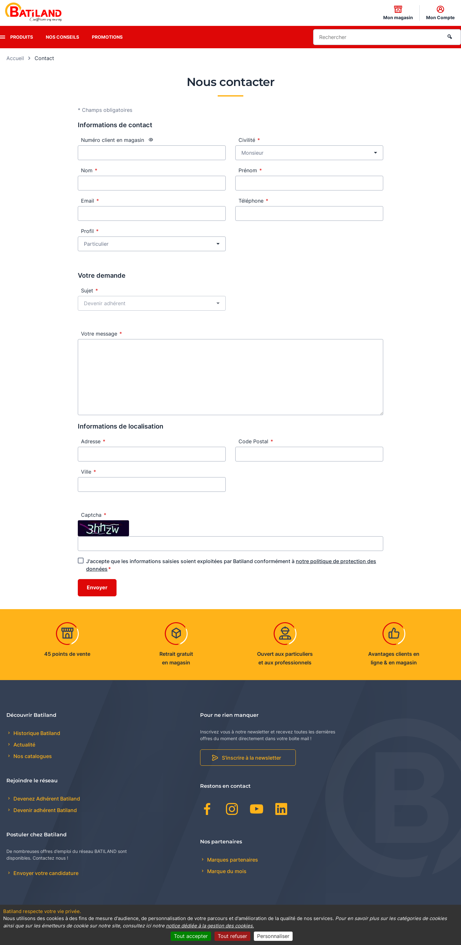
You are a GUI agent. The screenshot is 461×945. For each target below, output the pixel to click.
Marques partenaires (232, 859)
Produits (21, 37)
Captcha (93, 515)
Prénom (250, 170)
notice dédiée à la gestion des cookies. (210, 926)
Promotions (107, 37)
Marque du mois (226, 871)
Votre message (101, 333)
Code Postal (256, 441)
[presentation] (2, 37)
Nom (89, 170)
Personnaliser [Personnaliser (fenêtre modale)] (273, 936)
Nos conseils (62, 37)
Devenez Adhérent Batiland (46, 798)
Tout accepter (191, 936)
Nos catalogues (32, 756)
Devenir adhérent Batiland (44, 810)
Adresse (93, 441)
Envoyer (97, 588)
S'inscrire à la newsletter (251, 758)
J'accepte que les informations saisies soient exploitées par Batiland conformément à (231, 565)
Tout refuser (232, 936)
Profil (90, 231)
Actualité (23, 744)
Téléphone (253, 201)
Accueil (15, 58)
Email (90, 201)
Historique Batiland (36, 733)
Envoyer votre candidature (45, 873)
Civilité (249, 140)
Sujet (89, 290)
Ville (88, 472)
